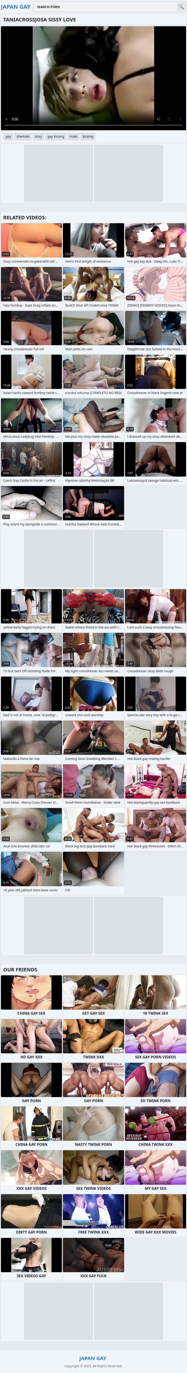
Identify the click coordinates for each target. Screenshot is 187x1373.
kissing (88, 136)
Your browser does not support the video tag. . (93, 78)
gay (8, 136)
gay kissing (55, 136)
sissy (38, 136)
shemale (23, 136)
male (73, 136)
